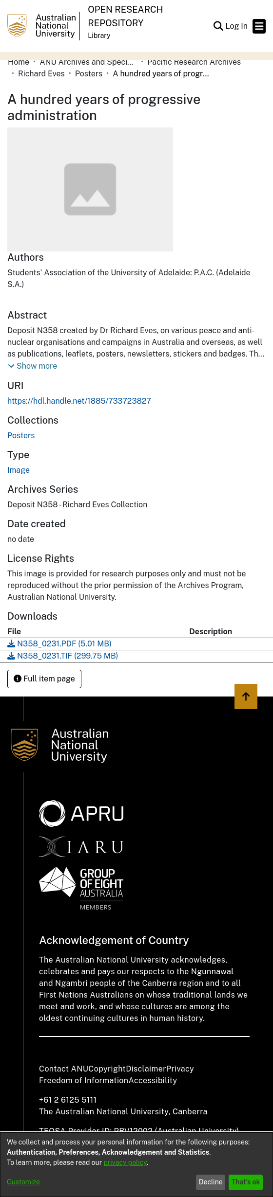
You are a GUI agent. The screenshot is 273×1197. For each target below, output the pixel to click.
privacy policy (125, 1162)
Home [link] (18, 62)
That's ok (246, 1182)
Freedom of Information (83, 1080)
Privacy (180, 1068)
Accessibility (152, 1080)
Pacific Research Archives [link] (194, 62)
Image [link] (18, 470)
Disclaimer (146, 1068)
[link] (21, 435)
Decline (211, 1182)
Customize (23, 1182)
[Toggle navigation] (259, 26)
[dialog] (136, 1164)
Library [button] (99, 35)
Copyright (107, 1068)
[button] (218, 26)
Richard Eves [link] (41, 73)
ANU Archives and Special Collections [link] (88, 62)
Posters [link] (88, 73)
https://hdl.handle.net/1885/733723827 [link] (79, 401)
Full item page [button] (44, 678)
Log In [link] (237, 26)
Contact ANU (63, 1068)
